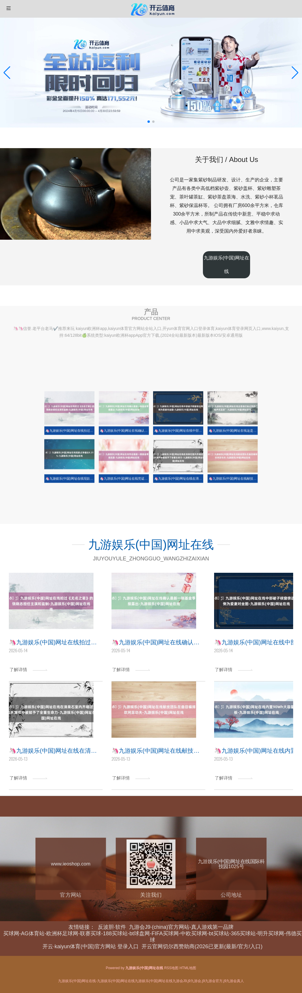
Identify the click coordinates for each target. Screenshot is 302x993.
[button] (295, 72)
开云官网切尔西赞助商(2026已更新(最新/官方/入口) (202, 946)
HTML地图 (188, 968)
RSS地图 (171, 968)
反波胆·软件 (112, 927)
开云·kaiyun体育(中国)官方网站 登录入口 (90, 946)
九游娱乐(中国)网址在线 (227, 264)
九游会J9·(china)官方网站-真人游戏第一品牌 (181, 927)
